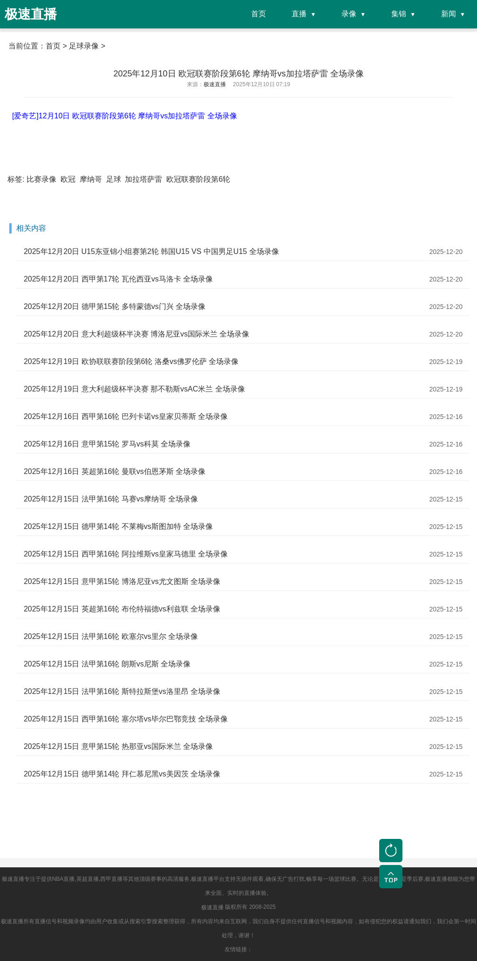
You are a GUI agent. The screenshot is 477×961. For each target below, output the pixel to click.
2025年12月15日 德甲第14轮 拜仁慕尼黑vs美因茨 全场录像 (122, 774)
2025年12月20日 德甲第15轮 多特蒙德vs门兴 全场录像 (114, 306)
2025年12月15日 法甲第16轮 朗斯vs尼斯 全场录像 (107, 664)
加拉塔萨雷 (143, 179)
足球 (113, 179)
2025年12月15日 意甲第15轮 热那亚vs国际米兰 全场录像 (118, 746)
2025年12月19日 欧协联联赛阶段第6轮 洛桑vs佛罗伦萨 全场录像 (131, 361)
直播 (299, 14)
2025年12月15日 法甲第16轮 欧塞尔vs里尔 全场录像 (111, 636)
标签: (15, 179)
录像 (348, 14)
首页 (258, 14)
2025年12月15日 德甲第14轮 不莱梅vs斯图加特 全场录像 (118, 526)
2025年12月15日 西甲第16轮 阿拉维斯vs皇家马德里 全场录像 (126, 554)
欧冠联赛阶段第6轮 (198, 179)
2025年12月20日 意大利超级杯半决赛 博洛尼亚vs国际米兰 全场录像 (137, 334)
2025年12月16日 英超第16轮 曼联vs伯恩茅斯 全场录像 (114, 471)
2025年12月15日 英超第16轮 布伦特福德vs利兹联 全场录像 (122, 609)
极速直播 (212, 907)
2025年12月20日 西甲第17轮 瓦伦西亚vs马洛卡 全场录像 (118, 279)
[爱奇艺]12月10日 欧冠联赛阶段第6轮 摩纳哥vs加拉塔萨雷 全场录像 (124, 116)
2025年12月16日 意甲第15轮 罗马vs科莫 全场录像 (107, 444)
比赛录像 (41, 179)
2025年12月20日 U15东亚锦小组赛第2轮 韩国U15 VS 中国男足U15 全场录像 (151, 251)
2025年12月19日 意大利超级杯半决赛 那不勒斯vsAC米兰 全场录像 (134, 389)
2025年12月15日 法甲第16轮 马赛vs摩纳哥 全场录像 (111, 499)
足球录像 (84, 46)
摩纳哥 (91, 179)
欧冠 (68, 179)
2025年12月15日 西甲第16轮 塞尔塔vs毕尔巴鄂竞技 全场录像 (126, 719)
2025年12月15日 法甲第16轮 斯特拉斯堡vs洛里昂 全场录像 (122, 691)
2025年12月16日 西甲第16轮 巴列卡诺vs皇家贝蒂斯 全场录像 (126, 416)
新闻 (448, 14)
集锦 (398, 14)
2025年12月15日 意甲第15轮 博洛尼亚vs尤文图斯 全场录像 (122, 581)
